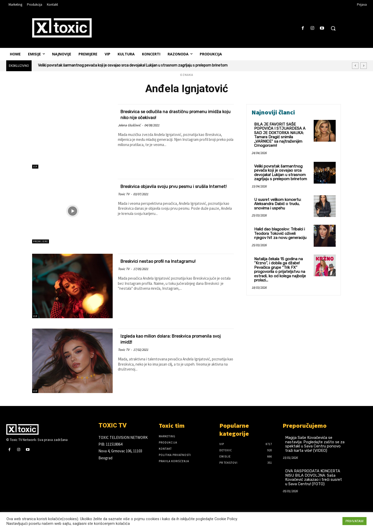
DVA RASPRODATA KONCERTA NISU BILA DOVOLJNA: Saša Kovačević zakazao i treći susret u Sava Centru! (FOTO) (313, 477)
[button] (333, 28)
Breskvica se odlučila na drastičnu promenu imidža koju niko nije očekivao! (171, 114)
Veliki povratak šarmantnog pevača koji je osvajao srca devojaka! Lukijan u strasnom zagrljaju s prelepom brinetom (133, 65)
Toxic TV (124, 200)
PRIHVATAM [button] (354, 521)
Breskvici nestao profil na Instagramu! (169, 261)
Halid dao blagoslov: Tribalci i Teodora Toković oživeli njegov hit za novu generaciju (280, 233)
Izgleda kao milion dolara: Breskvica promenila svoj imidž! (165, 338)
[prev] (355, 65)
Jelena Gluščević (129, 125)
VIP (35, 166)
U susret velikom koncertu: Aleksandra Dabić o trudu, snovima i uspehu (277, 203)
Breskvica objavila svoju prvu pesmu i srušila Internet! (168, 189)
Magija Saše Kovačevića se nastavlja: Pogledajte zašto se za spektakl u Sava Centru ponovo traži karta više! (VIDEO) (315, 444)
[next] (363, 65)
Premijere (40, 241)
